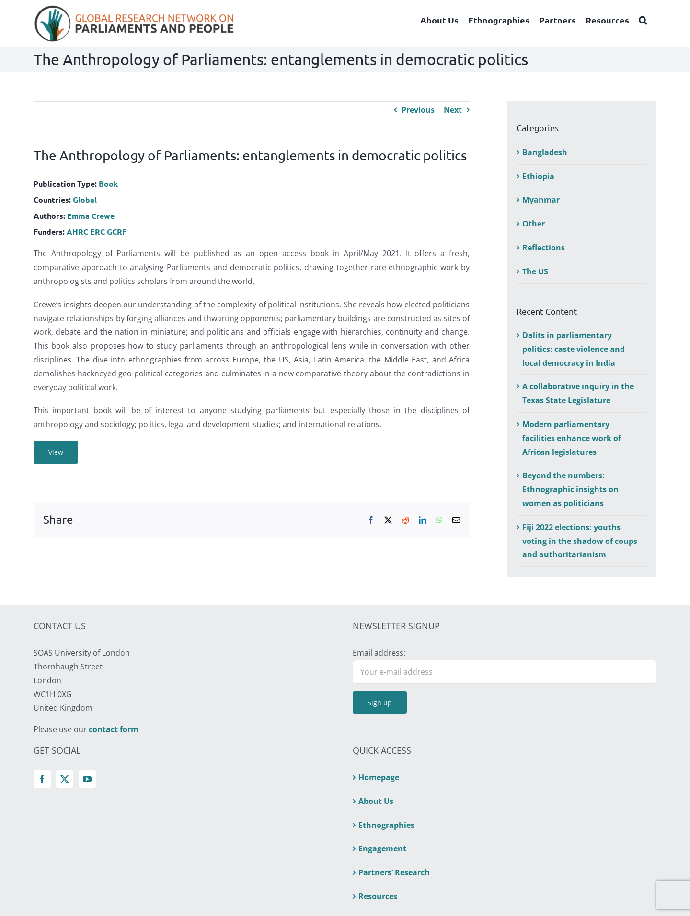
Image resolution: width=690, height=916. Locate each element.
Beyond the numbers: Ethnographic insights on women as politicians (570, 489)
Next (453, 109)
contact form (113, 729)
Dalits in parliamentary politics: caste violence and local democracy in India (573, 349)
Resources (377, 896)
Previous (418, 109)
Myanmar (541, 199)
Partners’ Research (394, 872)
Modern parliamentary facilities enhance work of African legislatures (571, 438)
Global (85, 199)
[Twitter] (64, 779)
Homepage (378, 777)
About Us (375, 801)
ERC (97, 231)
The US (535, 271)
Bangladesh (544, 152)
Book (108, 184)
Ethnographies (386, 825)
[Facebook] (42, 779)
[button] (643, 20)
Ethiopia (538, 176)
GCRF (116, 231)
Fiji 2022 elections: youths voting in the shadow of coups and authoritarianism (579, 541)
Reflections (543, 247)
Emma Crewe (91, 216)
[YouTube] (87, 779)
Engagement (382, 848)
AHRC (77, 231)
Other (533, 223)
